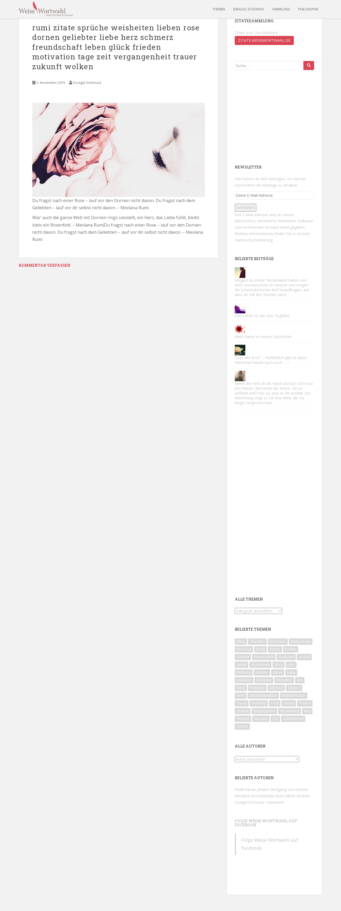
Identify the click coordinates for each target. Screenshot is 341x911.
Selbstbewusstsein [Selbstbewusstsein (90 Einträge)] (263, 695)
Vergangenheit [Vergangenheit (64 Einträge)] (264, 711)
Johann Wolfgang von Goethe (282, 789)
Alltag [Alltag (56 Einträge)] (241, 641)
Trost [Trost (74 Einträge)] (275, 703)
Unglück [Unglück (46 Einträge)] (243, 711)
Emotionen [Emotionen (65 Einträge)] (278, 641)
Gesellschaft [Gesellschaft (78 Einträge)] (260, 664)
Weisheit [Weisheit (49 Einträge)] (243, 718)
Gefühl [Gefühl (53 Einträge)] (241, 664)
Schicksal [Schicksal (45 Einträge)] (276, 688)
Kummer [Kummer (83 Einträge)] (261, 672)
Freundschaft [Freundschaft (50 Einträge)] (264, 657)
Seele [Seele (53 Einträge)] (241, 695)
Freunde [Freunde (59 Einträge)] (243, 657)
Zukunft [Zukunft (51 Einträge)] (242, 726)
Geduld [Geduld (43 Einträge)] (304, 657)
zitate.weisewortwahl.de (264, 40)
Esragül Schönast (248, 9)
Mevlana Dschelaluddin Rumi (259, 795)
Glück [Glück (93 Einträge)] (278, 664)
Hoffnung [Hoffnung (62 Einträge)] (244, 672)
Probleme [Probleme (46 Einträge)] (257, 688)
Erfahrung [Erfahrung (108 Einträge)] (244, 649)
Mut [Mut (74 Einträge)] (300, 680)
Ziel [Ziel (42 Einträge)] (275, 718)
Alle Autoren (250, 746)
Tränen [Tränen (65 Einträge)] (288, 703)
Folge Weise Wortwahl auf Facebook (266, 822)
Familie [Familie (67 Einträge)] (275, 649)
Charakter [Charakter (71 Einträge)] (257, 641)
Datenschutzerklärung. (254, 240)
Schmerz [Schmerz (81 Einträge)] (294, 688)
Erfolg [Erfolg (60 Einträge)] (260, 649)
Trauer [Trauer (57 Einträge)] (242, 703)
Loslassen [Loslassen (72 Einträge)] (244, 680)
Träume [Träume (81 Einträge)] (305, 703)
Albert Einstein (297, 795)
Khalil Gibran (245, 789)
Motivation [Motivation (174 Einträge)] (284, 680)
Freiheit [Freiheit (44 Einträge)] (290, 649)
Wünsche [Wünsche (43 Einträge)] (261, 718)
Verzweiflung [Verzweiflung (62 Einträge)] (289, 711)
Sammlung (281, 9)
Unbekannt (274, 802)
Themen (219, 9)
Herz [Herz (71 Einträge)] (291, 664)
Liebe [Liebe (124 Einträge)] (291, 672)
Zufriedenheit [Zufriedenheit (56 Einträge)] (293, 718)
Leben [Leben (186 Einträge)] (277, 672)
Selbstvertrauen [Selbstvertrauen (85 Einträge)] (294, 695)
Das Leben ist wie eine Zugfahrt (262, 315)
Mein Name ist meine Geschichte (263, 336)
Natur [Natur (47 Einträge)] (241, 688)
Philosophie (308, 9)
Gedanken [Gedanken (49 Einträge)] (286, 657)
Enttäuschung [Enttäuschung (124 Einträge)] (301, 641)
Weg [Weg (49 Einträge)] (307, 711)
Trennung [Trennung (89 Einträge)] (258, 703)
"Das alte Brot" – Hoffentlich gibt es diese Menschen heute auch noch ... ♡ (271, 360)
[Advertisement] (275, 116)
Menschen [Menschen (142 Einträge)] (263, 680)
